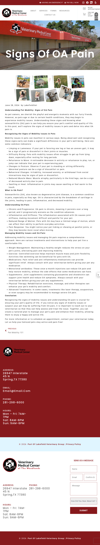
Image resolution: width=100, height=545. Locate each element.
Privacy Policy (73, 444)
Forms (53, 11)
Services (43, 11)
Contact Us (49, 15)
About (33, 11)
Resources (64, 11)
